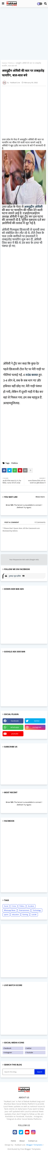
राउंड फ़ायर (31, 375)
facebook (15, 721)
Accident (31, 906)
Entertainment (24, 910)
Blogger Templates (34, 1145)
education (15, 914)
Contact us (32, 1141)
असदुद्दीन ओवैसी (33, 206)
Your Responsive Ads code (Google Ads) (24, 559)
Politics (11, 63)
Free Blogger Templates (30, 1149)
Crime (14, 906)
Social (6, 906)
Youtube (29, 1052)
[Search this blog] (18, 1071)
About (22, 1141)
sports (6, 914)
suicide (33, 914)
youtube (14, 733)
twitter (37, 721)
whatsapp (14, 727)
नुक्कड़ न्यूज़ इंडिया (15, 576)
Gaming (25, 914)
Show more (40, 497)
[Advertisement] (24, 34)
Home (4, 63)
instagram (37, 727)
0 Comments (40, 522)
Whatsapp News (9, 910)
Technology (37, 910)
